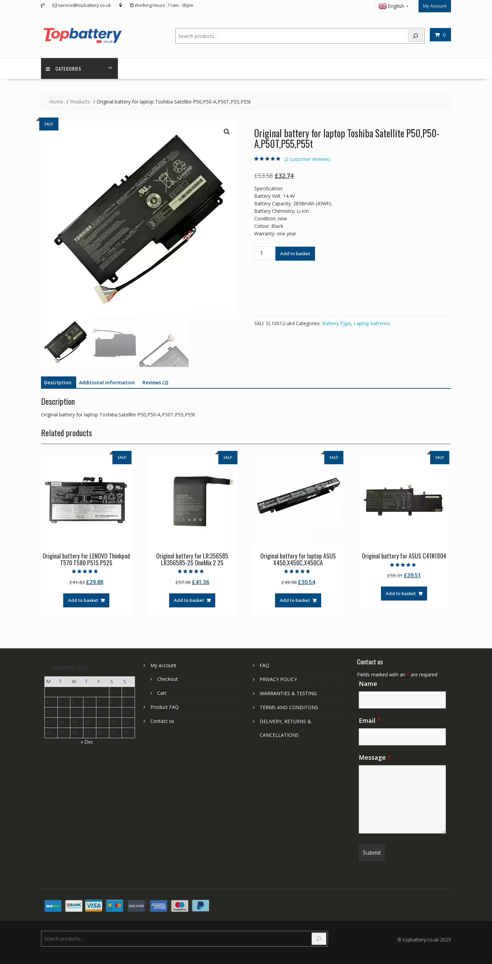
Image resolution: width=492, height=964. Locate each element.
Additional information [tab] (107, 382)
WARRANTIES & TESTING (288, 693)
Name (368, 683)
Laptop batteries (372, 323)
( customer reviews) (307, 159)
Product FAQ (164, 706)
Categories (64, 68)
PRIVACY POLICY (278, 679)
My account (163, 665)
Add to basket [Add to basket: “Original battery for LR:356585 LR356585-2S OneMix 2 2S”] (189, 600)
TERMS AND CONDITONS (289, 707)
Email (370, 720)
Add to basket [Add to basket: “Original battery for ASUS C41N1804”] (401, 593)
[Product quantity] (264, 253)
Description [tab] (57, 382)
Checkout (167, 678)
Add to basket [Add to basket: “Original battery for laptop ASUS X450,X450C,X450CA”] (295, 600)
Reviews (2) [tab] (155, 382)
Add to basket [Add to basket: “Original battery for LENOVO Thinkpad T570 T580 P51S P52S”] (83, 600)
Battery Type (336, 323)
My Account (435, 6)
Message (375, 757)
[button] (227, 132)
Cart (161, 692)
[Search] (415, 35)
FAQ (264, 665)
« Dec (87, 741)
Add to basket (295, 253)
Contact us (162, 720)
